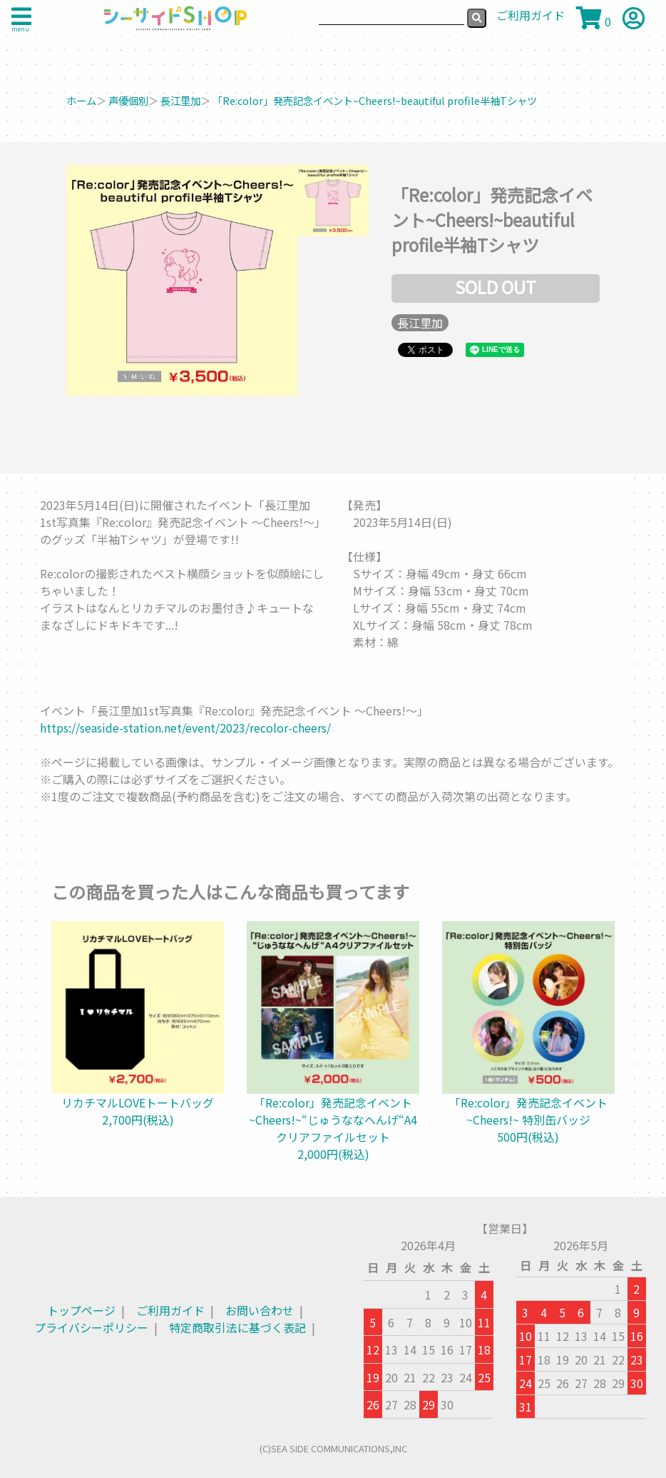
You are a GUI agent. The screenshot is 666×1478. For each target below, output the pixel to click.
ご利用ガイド (170, 1310)
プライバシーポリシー (91, 1327)
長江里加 (180, 100)
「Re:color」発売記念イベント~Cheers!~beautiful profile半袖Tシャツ (374, 100)
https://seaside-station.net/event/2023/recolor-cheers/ (185, 727)
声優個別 (128, 100)
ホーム (81, 100)
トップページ (81, 1310)
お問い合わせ (259, 1310)
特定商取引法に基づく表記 (237, 1327)
